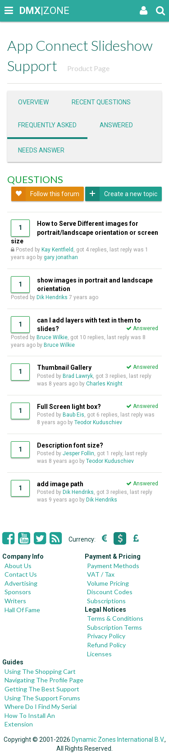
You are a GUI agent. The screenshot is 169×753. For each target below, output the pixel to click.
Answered (116, 125)
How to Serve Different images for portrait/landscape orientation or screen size (84, 232)
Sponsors (18, 592)
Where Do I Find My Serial (41, 706)
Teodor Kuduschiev (98, 422)
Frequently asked (47, 125)
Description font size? (70, 445)
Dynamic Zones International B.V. (118, 739)
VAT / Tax (100, 574)
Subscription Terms (114, 627)
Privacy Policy (106, 636)
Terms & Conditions (115, 618)
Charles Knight (104, 384)
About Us (18, 565)
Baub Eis (73, 415)
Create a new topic (121, 194)
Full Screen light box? (69, 406)
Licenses (99, 654)
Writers (15, 601)
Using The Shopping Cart (40, 671)
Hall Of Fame (22, 610)
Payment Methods (113, 565)
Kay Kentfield (57, 250)
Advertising (21, 583)
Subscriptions (106, 601)
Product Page (88, 68)
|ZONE (28, 10)
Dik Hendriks (52, 297)
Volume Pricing (108, 583)
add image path (60, 484)
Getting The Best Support (42, 689)
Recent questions (101, 102)
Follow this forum (45, 194)
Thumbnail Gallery (64, 367)
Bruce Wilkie (52, 337)
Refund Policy (106, 645)
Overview (33, 102)
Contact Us (21, 574)
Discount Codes (109, 592)
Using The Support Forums (42, 698)
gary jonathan (61, 257)
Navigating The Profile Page (44, 680)
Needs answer (41, 150)
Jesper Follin (78, 453)
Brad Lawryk (78, 376)
